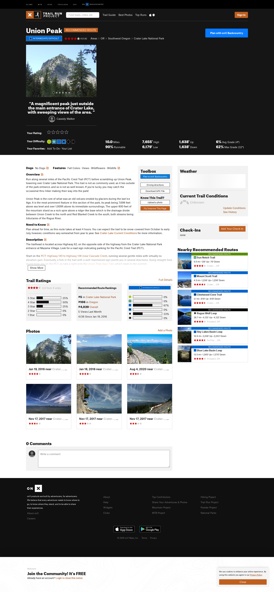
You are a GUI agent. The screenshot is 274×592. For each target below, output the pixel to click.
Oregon (93, 302)
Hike (50, 4)
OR (102, 38)
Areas (94, 38)
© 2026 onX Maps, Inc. (128, 537)
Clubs (106, 512)
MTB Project (159, 512)
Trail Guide (109, 14)
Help (106, 501)
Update (234, 207)
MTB (40, 4)
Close (243, 581)
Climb (29, 4)
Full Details (165, 279)
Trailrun (63, 4)
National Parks (209, 512)
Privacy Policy (256, 575)
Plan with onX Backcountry (226, 33)
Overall (94, 306)
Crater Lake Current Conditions (118, 233)
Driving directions (155, 185)
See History (230, 211)
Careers (31, 518)
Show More (36, 267)
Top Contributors (162, 496)
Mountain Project (162, 507)
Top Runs (140, 14)
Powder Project (209, 507)
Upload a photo (155, 202)
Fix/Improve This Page (155, 208)
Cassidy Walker (66, 118)
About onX (33, 512)
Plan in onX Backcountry (155, 176)
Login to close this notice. (69, 578)
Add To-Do (53, 148)
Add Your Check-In (232, 228)
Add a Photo (165, 330)
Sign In (241, 14)
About (106, 496)
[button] (29, 71)
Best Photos (125, 14)
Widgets (108, 507)
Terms (144, 537)
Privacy (153, 537)
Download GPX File (155, 191)
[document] (243, 577)
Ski (75, 4)
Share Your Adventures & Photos (171, 501)
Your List (67, 148)
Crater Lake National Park (149, 38)
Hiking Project (209, 496)
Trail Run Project (210, 501)
